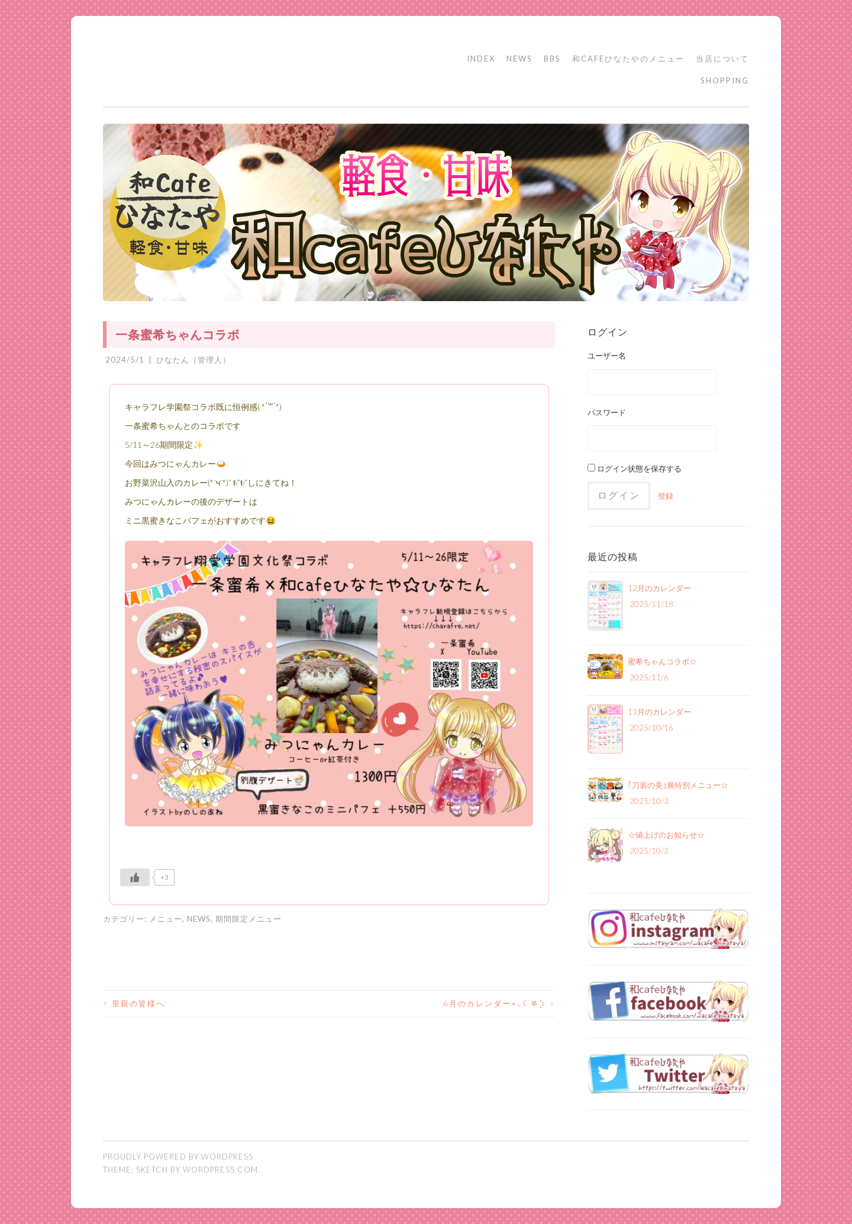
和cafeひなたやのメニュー (628, 58)
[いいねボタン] (135, 877)
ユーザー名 (607, 355)
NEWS (519, 58)
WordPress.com (220, 1169)
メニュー (165, 918)
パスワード (607, 412)
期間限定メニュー (248, 918)
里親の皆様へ (134, 1003)
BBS (552, 58)
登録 (665, 495)
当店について (722, 58)
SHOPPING (725, 80)
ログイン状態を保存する (635, 468)
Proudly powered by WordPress (178, 1156)
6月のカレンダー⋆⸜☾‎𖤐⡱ (499, 1003)
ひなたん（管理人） (193, 359)
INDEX (481, 58)
